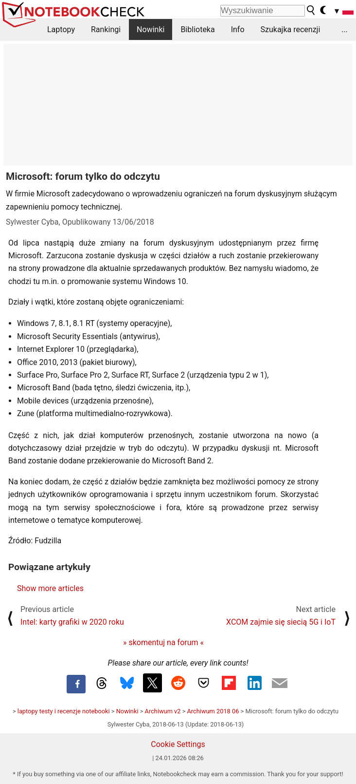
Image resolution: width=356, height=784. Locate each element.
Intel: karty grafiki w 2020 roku (72, 622)
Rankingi (106, 29)
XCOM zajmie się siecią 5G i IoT (281, 622)
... (344, 29)
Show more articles (50, 588)
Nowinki (150, 29)
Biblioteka (197, 29)
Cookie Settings (178, 744)
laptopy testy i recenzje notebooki (64, 711)
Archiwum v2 (163, 711)
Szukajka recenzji (290, 29)
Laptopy (61, 29)
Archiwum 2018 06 (213, 711)
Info (238, 29)
